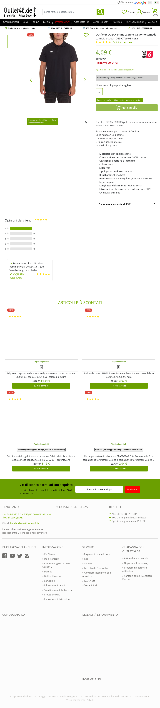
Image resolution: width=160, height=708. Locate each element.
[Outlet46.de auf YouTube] (12, 555)
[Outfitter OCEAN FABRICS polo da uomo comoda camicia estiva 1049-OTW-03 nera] (58, 79)
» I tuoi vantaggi (50, 558)
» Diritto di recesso (52, 576)
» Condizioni (48, 580)
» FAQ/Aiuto (88, 580)
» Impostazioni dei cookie (56, 599)
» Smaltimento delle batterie (57, 590)
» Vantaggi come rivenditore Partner (137, 577)
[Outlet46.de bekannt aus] (4, 648)
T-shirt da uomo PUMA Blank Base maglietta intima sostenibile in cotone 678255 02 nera (119, 375)
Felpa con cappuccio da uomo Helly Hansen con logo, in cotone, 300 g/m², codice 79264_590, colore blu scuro (41, 375)
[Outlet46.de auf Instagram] (27, 555)
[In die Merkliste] (86, 36)
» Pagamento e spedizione (96, 554)
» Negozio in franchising (135, 562)
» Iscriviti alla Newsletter (95, 567)
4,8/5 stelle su (131, 2)
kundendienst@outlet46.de (24, 523)
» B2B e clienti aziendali (135, 558)
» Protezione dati (51, 594)
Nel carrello (41, 385)
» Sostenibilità (89, 585)
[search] (100, 12)
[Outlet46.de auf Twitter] (19, 555)
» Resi (85, 558)
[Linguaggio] (156, 2)
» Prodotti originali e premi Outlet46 (56, 565)
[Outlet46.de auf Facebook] (4, 555)
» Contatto (87, 563)
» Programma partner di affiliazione (135, 569)
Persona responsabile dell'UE (114, 204)
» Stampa (47, 571)
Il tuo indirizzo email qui (99, 489)
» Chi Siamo (48, 554)
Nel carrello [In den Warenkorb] (126, 107)
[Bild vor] (85, 79)
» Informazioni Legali (53, 585)
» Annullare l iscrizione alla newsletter (96, 574)
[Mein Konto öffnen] (143, 12)
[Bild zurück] (31, 79)
